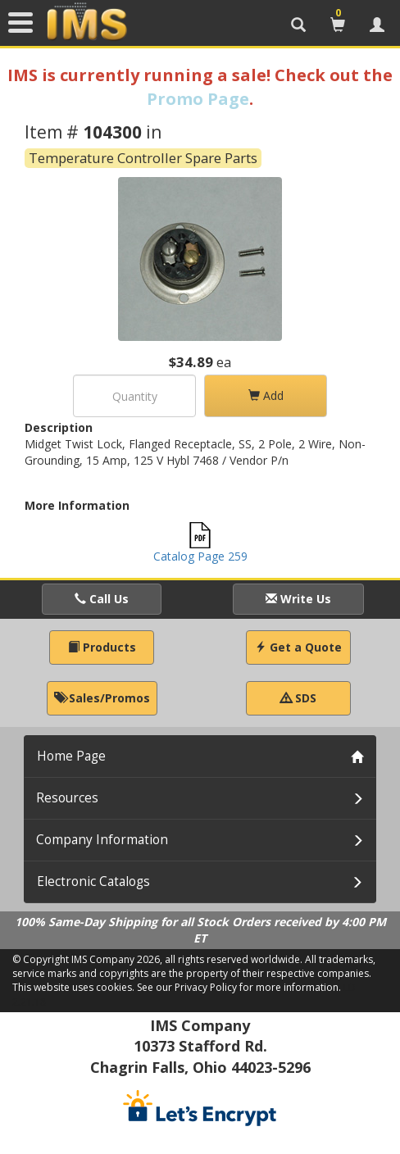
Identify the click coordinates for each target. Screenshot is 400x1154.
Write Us (298, 599)
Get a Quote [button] (298, 647)
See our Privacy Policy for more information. (239, 987)
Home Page (71, 756)
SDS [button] (298, 698)
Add (266, 395)
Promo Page (198, 99)
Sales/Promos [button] (102, 698)
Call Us (102, 599)
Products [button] (102, 647)
